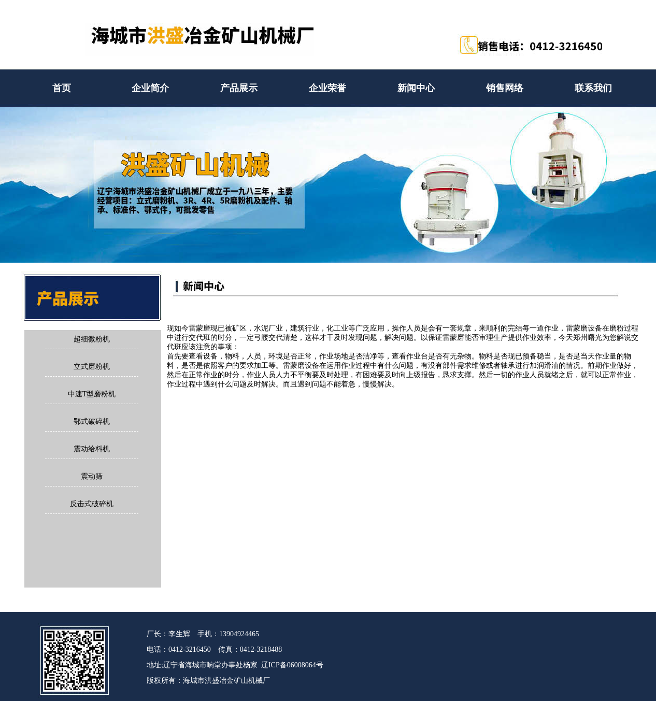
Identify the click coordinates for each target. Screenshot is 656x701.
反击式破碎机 (91, 504)
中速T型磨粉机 (92, 394)
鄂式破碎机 (92, 421)
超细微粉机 (92, 339)
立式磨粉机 (92, 366)
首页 (61, 88)
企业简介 (150, 88)
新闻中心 (416, 88)
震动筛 (92, 476)
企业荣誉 (327, 88)
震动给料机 (92, 449)
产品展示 (239, 88)
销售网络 (504, 88)
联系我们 (593, 88)
